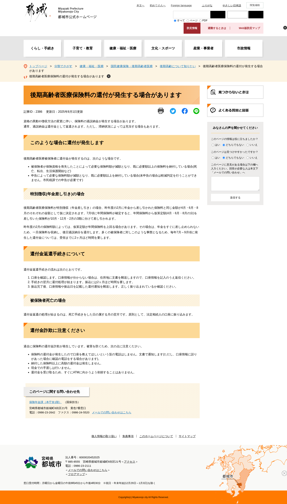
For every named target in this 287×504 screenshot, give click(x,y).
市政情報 (243, 48)
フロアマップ (76, 474)
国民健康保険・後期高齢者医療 (132, 66)
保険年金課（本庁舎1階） (45, 402)
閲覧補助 (255, 5)
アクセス (129, 461)
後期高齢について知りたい (178, 66)
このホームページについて (156, 436)
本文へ (140, 5)
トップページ (38, 66)
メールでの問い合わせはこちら (111, 412)
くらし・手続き (42, 48)
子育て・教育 (82, 48)
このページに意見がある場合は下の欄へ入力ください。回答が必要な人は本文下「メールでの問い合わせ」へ (234, 168)
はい (217, 144)
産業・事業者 (203, 48)
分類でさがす (63, 66)
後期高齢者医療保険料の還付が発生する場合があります (66, 76)
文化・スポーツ (163, 48)
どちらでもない (235, 144)
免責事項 (128, 436)
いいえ (254, 144)
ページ (194, 20)
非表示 (285, 28)
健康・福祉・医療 (122, 48)
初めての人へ (158, 5)
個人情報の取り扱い (104, 436)
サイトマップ (187, 436)
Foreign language (181, 5)
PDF (205, 20)
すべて (181, 20)
